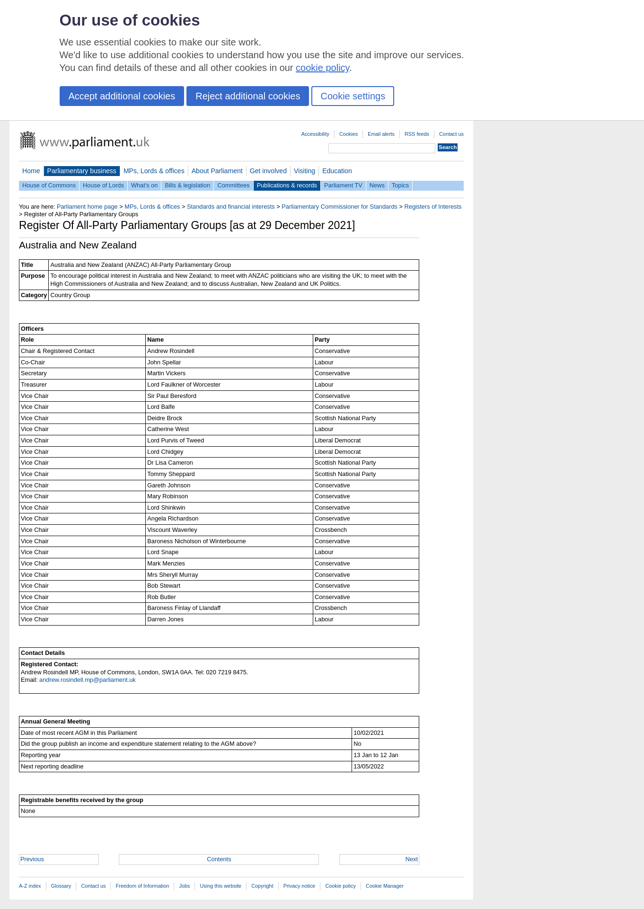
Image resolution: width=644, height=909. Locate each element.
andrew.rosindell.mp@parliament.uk (87, 679)
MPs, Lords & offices (154, 171)
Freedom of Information (142, 886)
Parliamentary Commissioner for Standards (339, 206)
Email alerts (381, 134)
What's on (144, 185)
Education (337, 171)
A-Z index (30, 886)
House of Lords (103, 185)
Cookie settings (352, 96)
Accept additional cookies (122, 96)
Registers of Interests (433, 206)
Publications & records (287, 185)
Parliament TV (343, 185)
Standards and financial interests (231, 206)
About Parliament (217, 171)
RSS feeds (417, 134)
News (377, 185)
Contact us (451, 134)
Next (412, 859)
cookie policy (322, 67)
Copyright (262, 886)
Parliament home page (87, 206)
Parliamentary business (81, 171)
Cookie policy (340, 886)
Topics (400, 185)
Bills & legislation (187, 185)
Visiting (304, 171)
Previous (32, 859)
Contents (219, 859)
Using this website (220, 886)
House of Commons (49, 185)
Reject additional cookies (247, 96)
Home (31, 171)
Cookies (348, 134)
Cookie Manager (385, 886)
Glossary (61, 886)
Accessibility (315, 134)
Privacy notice (299, 886)
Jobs (184, 886)
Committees (233, 185)
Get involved (268, 171)
